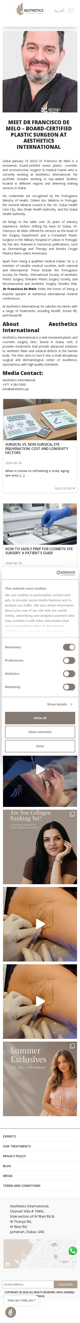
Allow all (40, 718)
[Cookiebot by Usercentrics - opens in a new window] (57, 573)
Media (7, 1176)
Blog (7, 1166)
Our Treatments (17, 1146)
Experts (9, 1136)
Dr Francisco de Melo (19, 289)
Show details (57, 704)
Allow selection (40, 732)
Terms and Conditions (21, 1186)
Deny (40, 746)
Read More (65, 488)
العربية (59, 10)
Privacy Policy (14, 1156)
